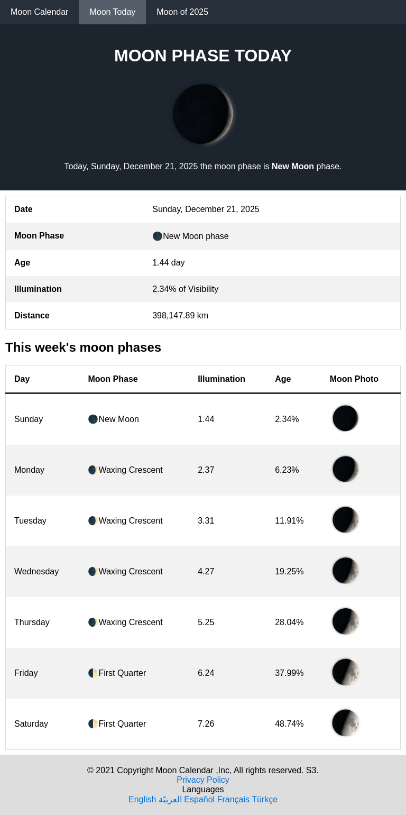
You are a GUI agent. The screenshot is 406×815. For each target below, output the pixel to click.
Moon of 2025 (182, 11)
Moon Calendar (39, 11)
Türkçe (265, 799)
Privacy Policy (203, 779)
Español (199, 799)
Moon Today (112, 11)
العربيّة (170, 799)
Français (233, 799)
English (142, 799)
